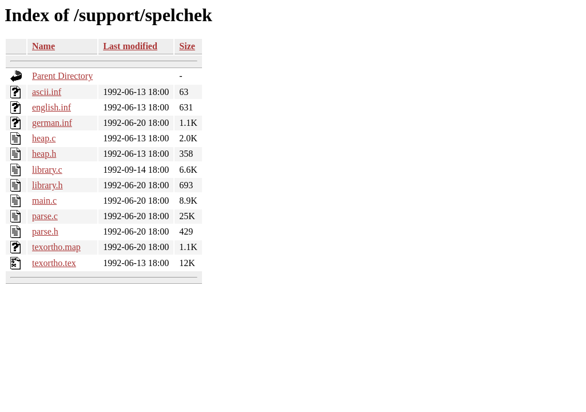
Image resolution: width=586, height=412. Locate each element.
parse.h (45, 231)
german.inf (52, 123)
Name (43, 46)
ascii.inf (46, 92)
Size (187, 46)
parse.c (45, 216)
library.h (47, 185)
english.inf (51, 107)
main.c (44, 200)
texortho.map (56, 247)
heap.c (44, 138)
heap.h (44, 154)
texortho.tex (54, 263)
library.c (47, 170)
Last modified (130, 46)
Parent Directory (62, 76)
